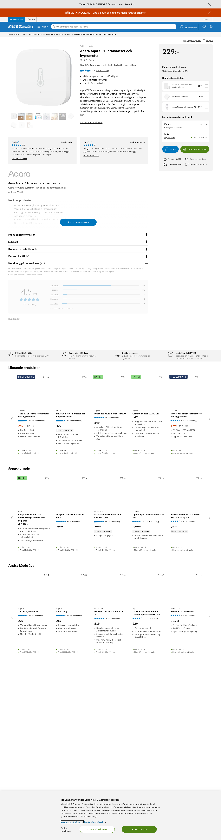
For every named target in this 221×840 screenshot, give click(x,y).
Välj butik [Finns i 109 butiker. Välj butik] (152, 718)
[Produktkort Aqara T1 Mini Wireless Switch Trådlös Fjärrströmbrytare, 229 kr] (148, 756)
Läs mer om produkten (91, 122)
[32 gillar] (122, 743)
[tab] (16, 19)
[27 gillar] (161, 743)
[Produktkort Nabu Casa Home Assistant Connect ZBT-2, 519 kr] (110, 756)
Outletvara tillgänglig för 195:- (176, 71)
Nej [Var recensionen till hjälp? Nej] (143, 373)
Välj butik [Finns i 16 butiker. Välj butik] (189, 718)
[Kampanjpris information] (34, 594)
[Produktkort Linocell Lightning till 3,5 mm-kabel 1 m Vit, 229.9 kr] (148, 659)
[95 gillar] (208, 41)
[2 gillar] (161, 545)
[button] (13, 116)
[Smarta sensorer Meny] (41, 34)
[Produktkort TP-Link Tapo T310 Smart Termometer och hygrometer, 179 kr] (186, 558)
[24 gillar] (84, 545)
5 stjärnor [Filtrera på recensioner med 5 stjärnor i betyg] (54, 285)
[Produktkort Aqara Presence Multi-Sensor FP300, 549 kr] (110, 558)
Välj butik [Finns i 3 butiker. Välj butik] (73, 621)
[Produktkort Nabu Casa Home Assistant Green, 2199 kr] (186, 756)
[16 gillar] (199, 646)
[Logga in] (188, 26)
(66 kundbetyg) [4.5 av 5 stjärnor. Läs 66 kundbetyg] (190, 783)
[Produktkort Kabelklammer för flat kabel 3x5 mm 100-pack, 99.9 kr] (186, 659)
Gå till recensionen (19, 158)
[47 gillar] (46, 743)
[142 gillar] (46, 545)
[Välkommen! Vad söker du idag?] (115, 26)
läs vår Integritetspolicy (94, 822)
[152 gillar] (198, 545)
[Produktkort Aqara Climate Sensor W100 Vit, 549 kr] (148, 558)
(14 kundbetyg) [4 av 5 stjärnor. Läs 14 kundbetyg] (190, 689)
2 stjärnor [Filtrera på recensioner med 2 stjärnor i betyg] (54, 299)
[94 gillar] (161, 646)
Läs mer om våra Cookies (72, 822)
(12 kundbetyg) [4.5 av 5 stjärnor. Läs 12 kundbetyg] (152, 786)
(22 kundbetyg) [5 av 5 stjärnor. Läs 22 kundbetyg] (114, 786)
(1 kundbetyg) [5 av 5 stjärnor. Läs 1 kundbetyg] (114, 586)
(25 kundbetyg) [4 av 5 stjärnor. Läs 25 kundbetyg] (38, 783)
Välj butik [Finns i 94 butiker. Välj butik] (36, 621)
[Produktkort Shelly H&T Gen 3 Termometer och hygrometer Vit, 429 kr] (72, 558)
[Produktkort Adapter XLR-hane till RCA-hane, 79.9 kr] (72, 659)
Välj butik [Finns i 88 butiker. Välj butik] (189, 621)
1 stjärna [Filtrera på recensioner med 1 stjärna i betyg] (54, 303)
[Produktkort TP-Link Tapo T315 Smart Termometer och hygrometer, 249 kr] (34, 558)
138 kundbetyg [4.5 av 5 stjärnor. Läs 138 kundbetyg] (102, 70)
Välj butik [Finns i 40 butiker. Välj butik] (113, 718)
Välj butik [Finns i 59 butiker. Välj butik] (151, 621)
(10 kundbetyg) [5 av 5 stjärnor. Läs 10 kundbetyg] (114, 690)
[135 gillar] (84, 743)
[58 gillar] (122, 646)
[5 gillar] (123, 545)
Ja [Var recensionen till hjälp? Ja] (138, 373)
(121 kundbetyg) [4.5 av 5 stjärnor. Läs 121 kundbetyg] (38, 589)
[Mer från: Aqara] (19, 175)
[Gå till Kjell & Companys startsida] (21, 26)
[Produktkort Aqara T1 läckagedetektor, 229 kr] (34, 756)
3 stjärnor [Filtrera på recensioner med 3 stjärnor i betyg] (54, 294)
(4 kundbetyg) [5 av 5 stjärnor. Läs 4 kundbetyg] (75, 689)
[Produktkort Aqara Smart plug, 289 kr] (72, 756)
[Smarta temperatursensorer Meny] (72, 34)
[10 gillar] (84, 646)
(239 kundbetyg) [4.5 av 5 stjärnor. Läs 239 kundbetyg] (153, 690)
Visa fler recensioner (78, 495)
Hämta (170, 149)
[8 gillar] (47, 646)
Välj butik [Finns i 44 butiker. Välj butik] (74, 718)
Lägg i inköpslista (192, 40)
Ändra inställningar (66, 829)
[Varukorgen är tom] (211, 26)
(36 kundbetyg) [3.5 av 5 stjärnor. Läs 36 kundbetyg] (76, 589)
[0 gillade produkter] (204, 26)
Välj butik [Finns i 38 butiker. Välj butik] (113, 621)
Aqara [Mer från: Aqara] (91, 60)
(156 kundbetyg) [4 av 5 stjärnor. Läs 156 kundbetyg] (76, 783)
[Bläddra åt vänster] (11, 586)
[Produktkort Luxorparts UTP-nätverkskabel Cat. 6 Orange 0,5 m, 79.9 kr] (110, 659)
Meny (42, 26)
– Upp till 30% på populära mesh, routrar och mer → (107, 12)
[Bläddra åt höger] (209, 586)
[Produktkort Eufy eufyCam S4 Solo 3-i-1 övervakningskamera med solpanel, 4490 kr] (34, 659)
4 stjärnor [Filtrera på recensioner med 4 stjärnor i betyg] (54, 290)
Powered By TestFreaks (136, 486)
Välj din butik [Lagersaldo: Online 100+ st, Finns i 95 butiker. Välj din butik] (169, 137)
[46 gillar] (199, 743)
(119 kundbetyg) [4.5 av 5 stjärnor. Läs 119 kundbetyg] (191, 589)
